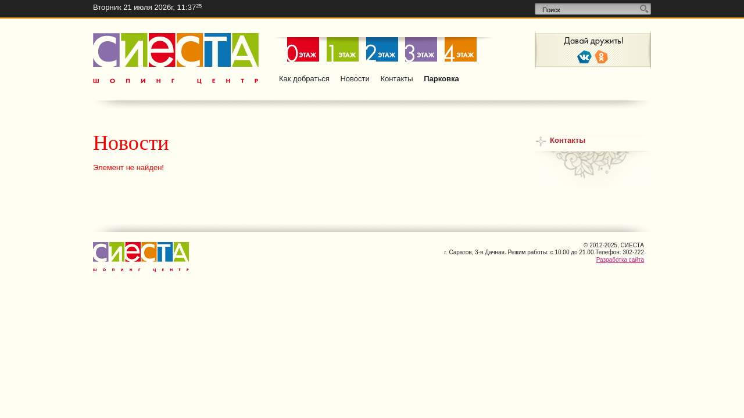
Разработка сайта (620, 260)
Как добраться (304, 78)
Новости (354, 78)
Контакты (396, 78)
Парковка (441, 78)
